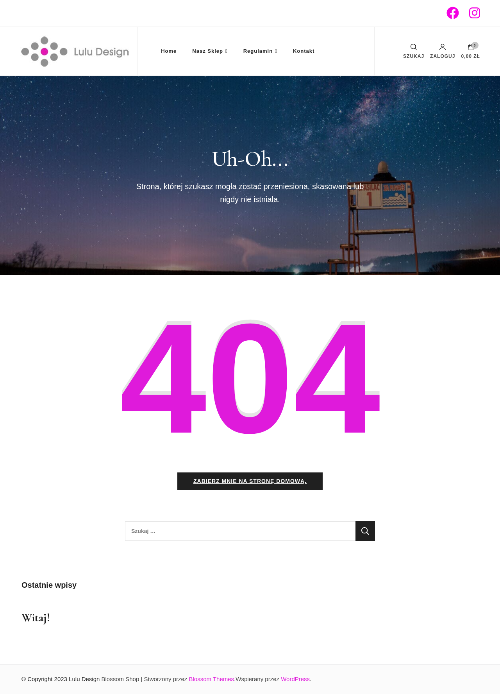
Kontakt (303, 51)
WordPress (295, 679)
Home (169, 51)
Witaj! (35, 617)
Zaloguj (442, 51)
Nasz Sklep (207, 51)
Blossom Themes (211, 679)
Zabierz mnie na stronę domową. (250, 481)
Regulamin (258, 51)
